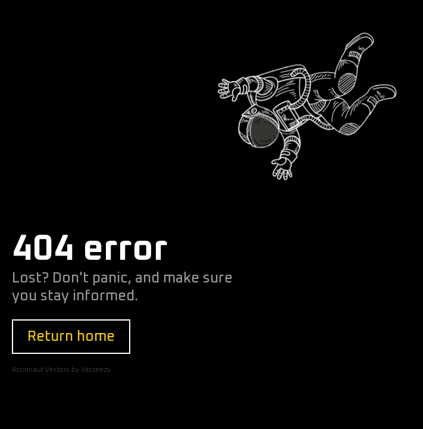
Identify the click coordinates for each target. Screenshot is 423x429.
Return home (71, 336)
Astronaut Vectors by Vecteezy (61, 369)
